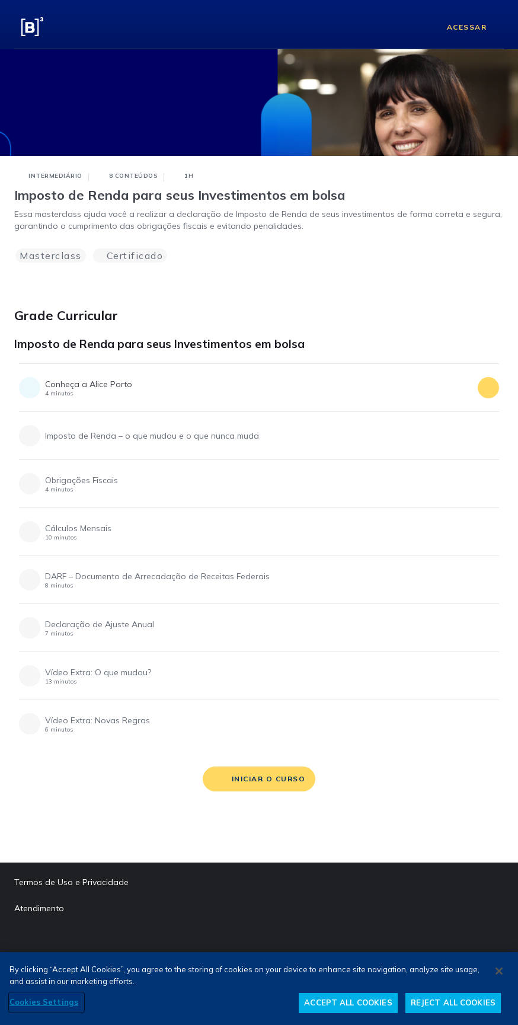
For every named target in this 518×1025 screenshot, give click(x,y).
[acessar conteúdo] (488, 387)
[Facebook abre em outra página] (25, 940)
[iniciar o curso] (259, 779)
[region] (259, 988)
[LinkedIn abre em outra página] (48, 940)
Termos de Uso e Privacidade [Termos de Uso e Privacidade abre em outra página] (71, 882)
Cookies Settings (43, 1002)
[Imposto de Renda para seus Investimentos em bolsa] (493, 348)
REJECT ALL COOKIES (453, 1002)
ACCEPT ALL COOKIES (348, 1002)
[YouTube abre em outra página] (115, 940)
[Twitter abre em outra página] (93, 940)
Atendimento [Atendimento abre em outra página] (39, 908)
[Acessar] (457, 26)
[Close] (499, 971)
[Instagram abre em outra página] (70, 940)
